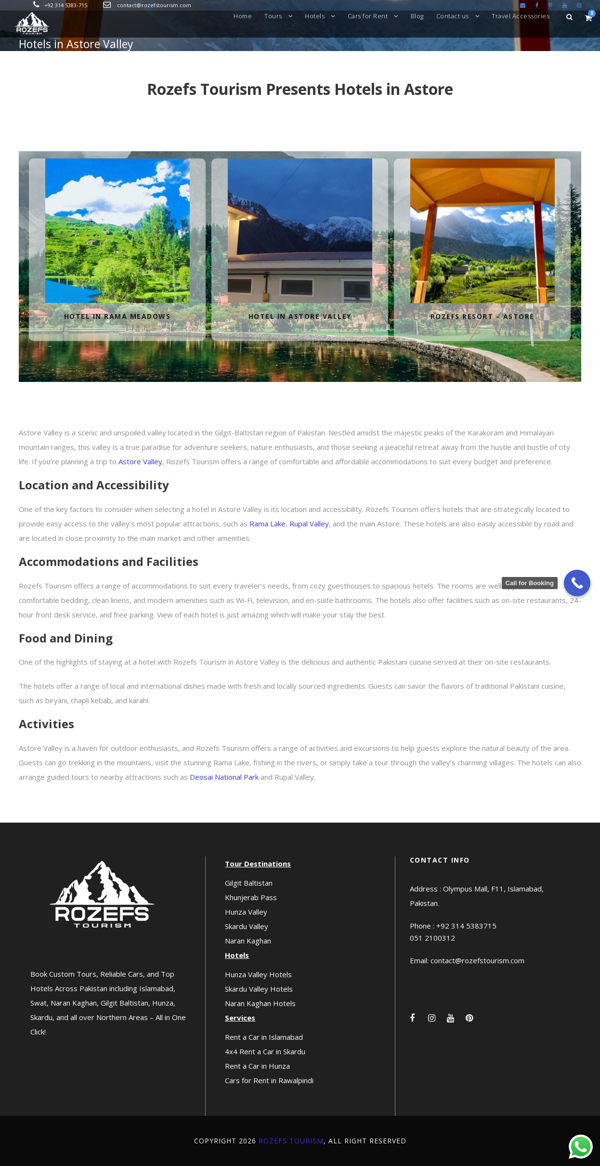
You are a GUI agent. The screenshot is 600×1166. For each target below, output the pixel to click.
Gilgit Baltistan (249, 883)
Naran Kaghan (248, 940)
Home (243, 16)
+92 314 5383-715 (65, 5)
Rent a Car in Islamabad (264, 1037)
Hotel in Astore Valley (300, 317)
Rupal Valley (309, 523)
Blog (417, 16)
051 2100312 (432, 938)
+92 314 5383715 (466, 925)
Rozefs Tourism (291, 1140)
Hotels (315, 16)
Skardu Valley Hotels (259, 989)
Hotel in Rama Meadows (117, 316)
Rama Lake (267, 523)
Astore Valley (140, 461)
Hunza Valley (246, 912)
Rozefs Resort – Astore (482, 323)
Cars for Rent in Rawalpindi (269, 1080)
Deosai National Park (224, 777)
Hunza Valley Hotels (258, 974)
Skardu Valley (246, 926)
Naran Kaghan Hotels (260, 1003)
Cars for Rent (368, 16)
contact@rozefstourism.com (154, 5)
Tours (273, 16)
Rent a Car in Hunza (257, 1066)
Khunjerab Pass (251, 897)
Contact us (452, 16)
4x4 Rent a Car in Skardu (265, 1051)
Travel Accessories (520, 16)
